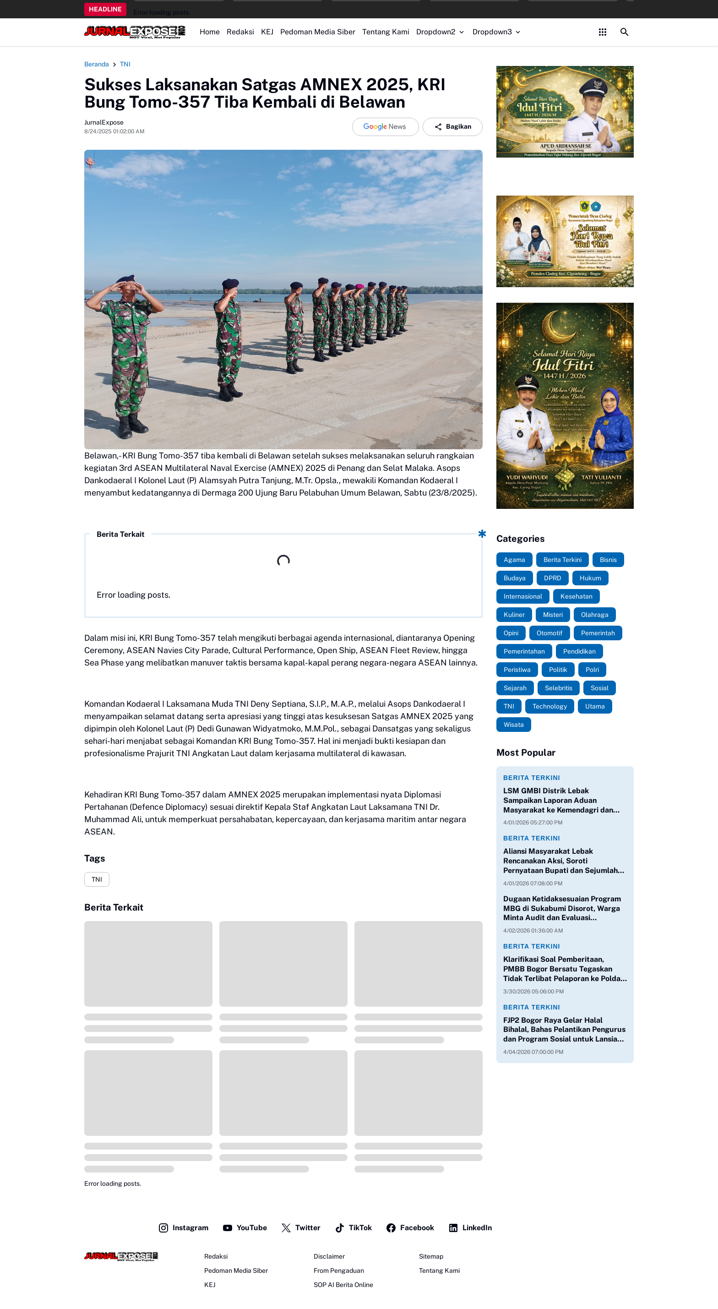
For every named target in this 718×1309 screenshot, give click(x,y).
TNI (97, 879)
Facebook (410, 1227)
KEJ (267, 31)
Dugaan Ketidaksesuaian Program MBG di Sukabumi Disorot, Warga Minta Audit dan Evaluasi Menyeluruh (562, 908)
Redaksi (240, 31)
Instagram (183, 1227)
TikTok (353, 1227)
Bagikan (452, 127)
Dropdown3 (497, 31)
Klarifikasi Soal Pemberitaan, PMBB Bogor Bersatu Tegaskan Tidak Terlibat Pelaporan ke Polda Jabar (561, 969)
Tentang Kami (385, 31)
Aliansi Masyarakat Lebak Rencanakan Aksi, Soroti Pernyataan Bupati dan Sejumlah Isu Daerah (560, 861)
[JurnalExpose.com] (121, 1257)
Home (210, 31)
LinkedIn (470, 1227)
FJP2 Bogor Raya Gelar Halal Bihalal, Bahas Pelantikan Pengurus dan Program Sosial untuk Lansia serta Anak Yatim (564, 1030)
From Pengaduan (339, 1270)
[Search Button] (624, 32)
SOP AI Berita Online (343, 1284)
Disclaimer (329, 1256)
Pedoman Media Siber (317, 31)
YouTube (244, 1227)
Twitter (301, 1227)
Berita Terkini (531, 777)
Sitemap (431, 1256)
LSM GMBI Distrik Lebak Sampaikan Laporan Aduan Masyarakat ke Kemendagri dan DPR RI (558, 800)
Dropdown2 (441, 31)
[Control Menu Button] (602, 32)
